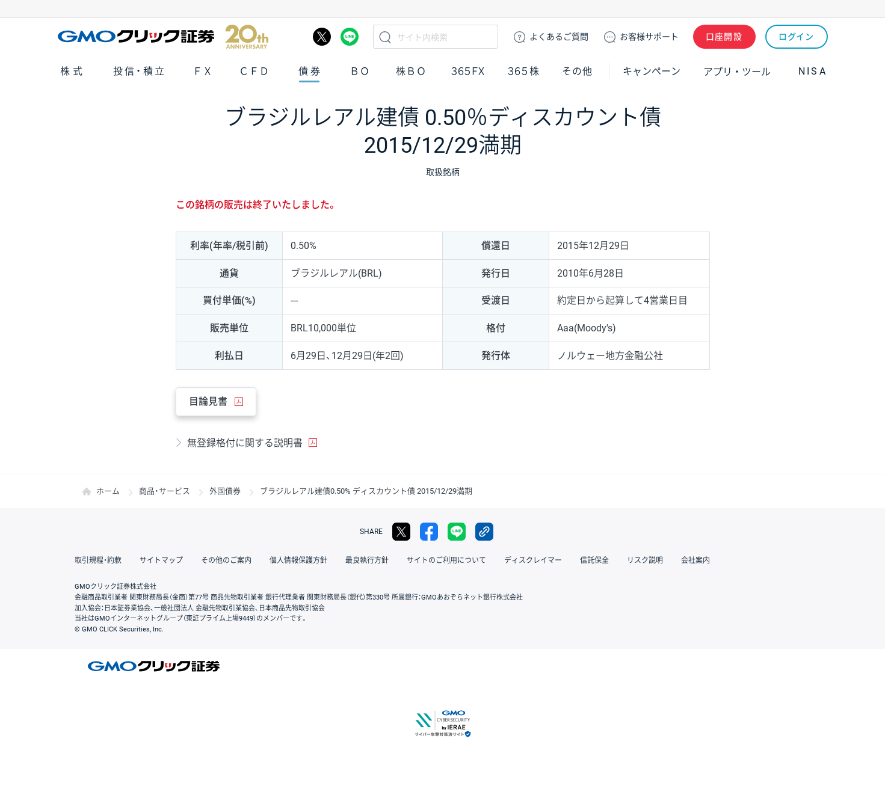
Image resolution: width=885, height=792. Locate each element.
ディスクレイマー (533, 560)
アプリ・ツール (737, 71)
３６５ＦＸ (467, 71)
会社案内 (695, 560)
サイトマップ (161, 560)
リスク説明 (645, 560)
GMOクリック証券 (163, 36)
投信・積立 (139, 71)
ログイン (796, 36)
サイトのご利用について (446, 560)
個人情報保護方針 (298, 560)
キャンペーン (651, 71)
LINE (350, 37)
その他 (577, 71)
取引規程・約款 (98, 560)
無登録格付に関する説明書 (245, 443)
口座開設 (724, 36)
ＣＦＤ (254, 71)
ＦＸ (203, 71)
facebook (429, 532)
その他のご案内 (226, 560)
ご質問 (558, 36)
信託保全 (594, 560)
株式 (72, 71)
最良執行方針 (367, 560)
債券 (311, 71)
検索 (385, 37)
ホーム (108, 491)
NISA (812, 71)
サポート (649, 36)
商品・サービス (164, 491)
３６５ (524, 71)
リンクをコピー (484, 532)
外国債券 (225, 491)
